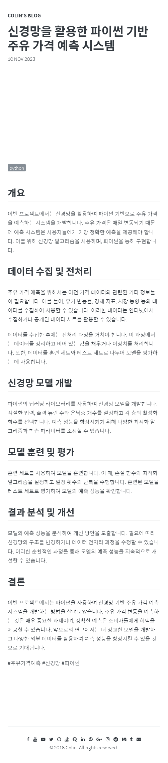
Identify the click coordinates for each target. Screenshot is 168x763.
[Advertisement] (84, 113)
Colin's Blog (24, 15)
